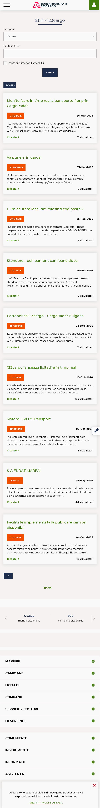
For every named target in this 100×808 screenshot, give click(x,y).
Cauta (50, 72)
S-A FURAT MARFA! (24, 471)
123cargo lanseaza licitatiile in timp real (41, 367)
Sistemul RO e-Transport (29, 419)
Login (94, 5)
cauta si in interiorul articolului (26, 63)
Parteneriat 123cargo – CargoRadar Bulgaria (45, 316)
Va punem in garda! (24, 157)
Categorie (9, 29)
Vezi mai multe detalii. (46, 802)
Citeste (13, 137)
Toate (10, 85)
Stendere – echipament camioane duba (42, 261)
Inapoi (47, 588)
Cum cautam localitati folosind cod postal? (45, 209)
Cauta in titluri (11, 46)
